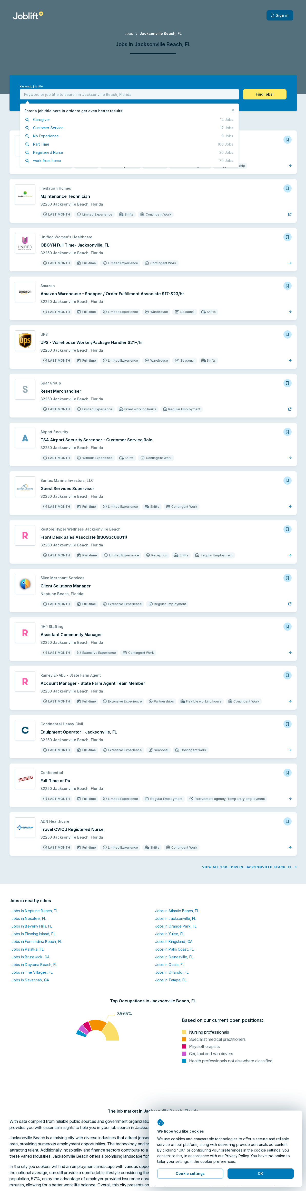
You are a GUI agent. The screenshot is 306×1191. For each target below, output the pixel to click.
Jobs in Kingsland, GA (174, 941)
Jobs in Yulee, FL (169, 934)
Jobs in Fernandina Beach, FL (37, 941)
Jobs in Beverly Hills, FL (32, 926)
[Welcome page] (28, 15)
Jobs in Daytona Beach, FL (34, 964)
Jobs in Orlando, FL (172, 972)
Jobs (128, 33)
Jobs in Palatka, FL (28, 949)
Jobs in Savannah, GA (30, 980)
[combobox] (129, 94)
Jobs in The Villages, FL (32, 972)
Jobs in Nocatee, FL (29, 918)
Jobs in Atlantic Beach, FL (177, 911)
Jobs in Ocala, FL (170, 964)
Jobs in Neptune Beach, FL (35, 911)
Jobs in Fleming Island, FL (33, 934)
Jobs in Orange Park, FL (176, 926)
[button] (265, 94)
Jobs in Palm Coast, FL (174, 949)
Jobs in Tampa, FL (170, 980)
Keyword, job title (31, 86)
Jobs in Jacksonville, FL (175, 918)
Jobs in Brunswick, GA (31, 957)
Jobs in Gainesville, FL (174, 957)
